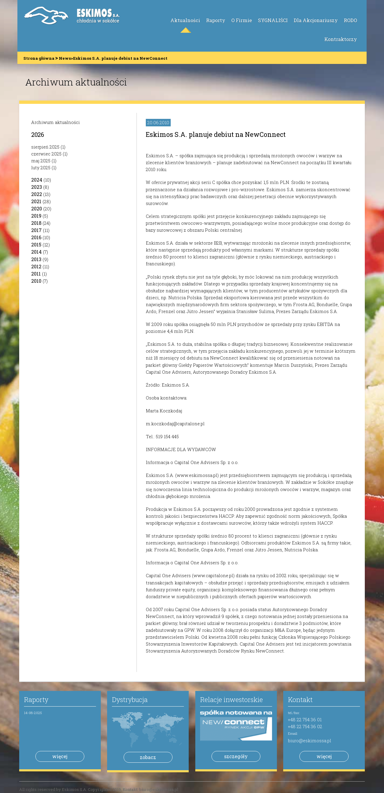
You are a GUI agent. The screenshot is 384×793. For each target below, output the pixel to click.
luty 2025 (40, 167)
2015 (36, 244)
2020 (36, 208)
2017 (36, 230)
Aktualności (185, 20)
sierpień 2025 (45, 147)
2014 (36, 252)
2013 (36, 259)
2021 (36, 201)
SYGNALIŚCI (273, 20)
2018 (36, 223)
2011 (36, 273)
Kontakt (300, 699)
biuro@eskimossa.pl (309, 740)
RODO (350, 20)
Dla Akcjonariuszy (316, 20)
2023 (36, 187)
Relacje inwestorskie (231, 699)
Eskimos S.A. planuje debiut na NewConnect (216, 134)
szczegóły (236, 756)
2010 (36, 281)
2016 (36, 237)
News (65, 58)
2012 (36, 266)
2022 (36, 194)
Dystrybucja (130, 699)
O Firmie (241, 20)
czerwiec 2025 (46, 154)
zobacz (148, 757)
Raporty (215, 20)
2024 (36, 179)
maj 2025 (40, 161)
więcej (60, 756)
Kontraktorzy (340, 39)
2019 (36, 216)
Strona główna (38, 58)
